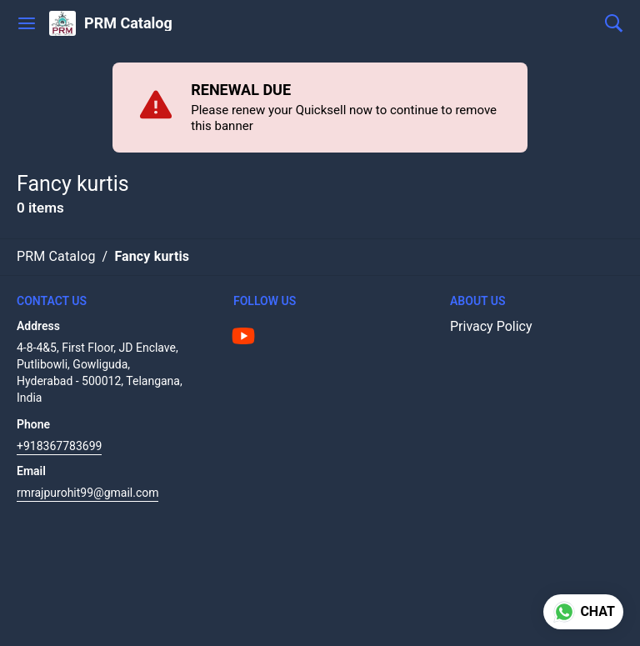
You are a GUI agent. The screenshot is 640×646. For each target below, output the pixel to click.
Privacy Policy (491, 326)
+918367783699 (59, 446)
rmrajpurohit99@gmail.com (87, 492)
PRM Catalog (128, 23)
